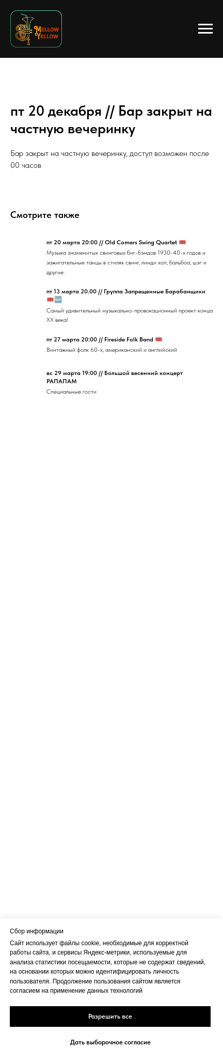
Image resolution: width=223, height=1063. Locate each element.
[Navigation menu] (205, 29)
